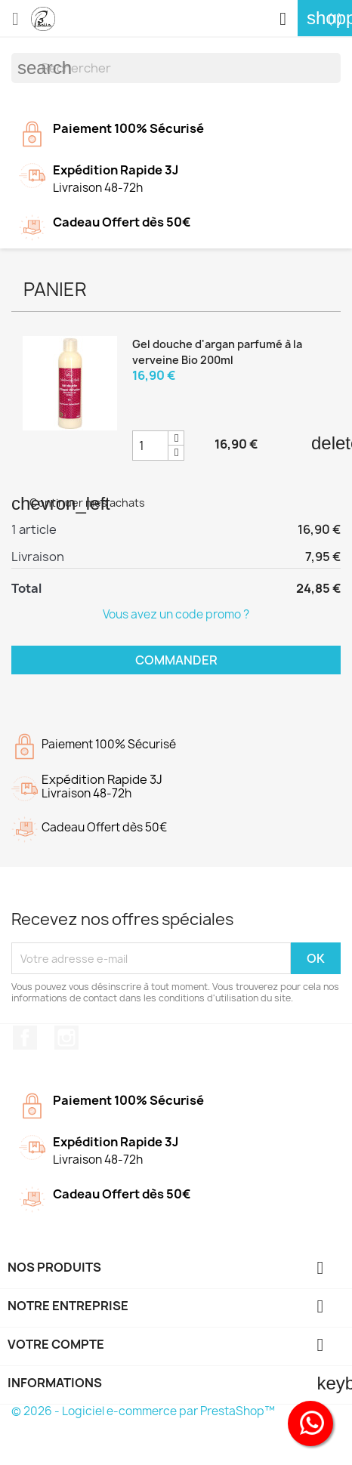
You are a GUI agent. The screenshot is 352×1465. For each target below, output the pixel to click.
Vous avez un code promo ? (176, 614)
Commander (176, 660)
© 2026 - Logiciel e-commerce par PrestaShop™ (143, 1411)
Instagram (66, 1038)
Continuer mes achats (78, 502)
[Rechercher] (176, 68)
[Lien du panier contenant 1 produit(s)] (325, 19)
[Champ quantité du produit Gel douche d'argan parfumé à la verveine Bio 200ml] (150, 445)
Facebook (25, 1038)
